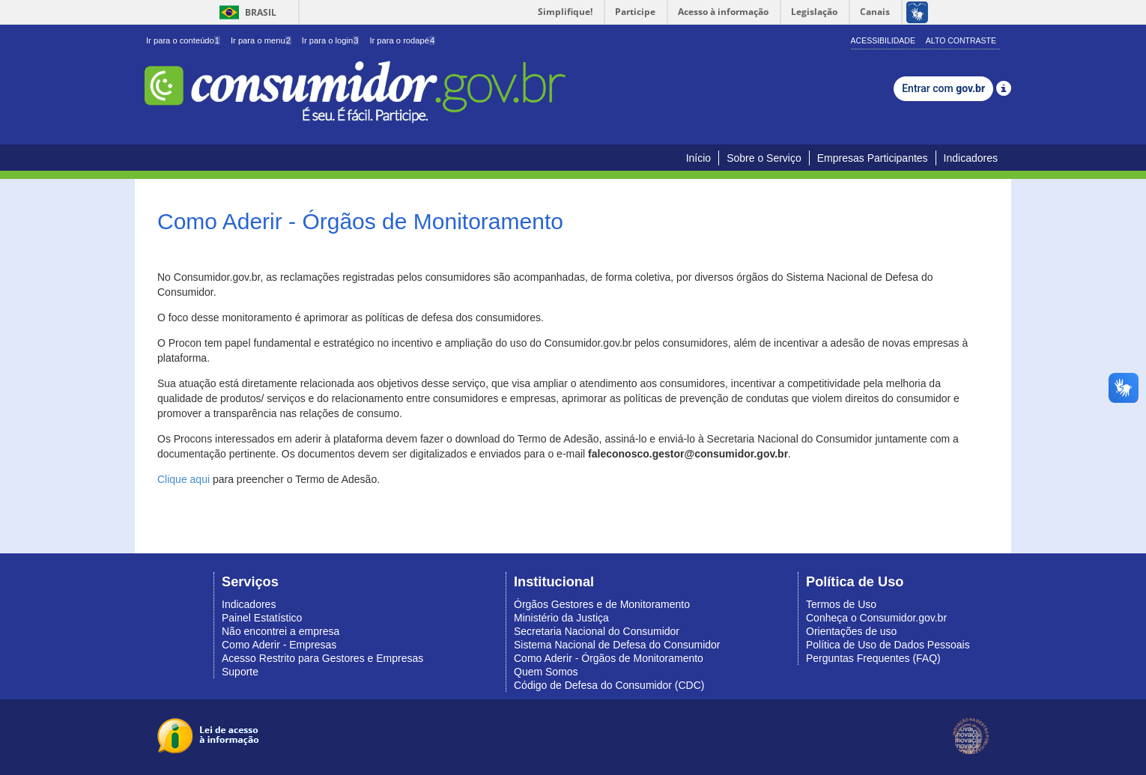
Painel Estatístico (262, 618)
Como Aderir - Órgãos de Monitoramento (608, 658)
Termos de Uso (841, 604)
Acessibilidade (883, 40)
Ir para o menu (261, 40)
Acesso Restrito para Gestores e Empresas (322, 658)
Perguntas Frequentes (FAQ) (873, 658)
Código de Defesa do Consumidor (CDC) (609, 685)
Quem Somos (546, 672)
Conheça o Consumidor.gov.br (876, 618)
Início (698, 158)
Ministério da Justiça (561, 618)
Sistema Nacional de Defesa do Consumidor (617, 645)
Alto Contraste (961, 40)
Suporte (240, 672)
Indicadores (971, 158)
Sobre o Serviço (764, 158)
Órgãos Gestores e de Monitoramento (602, 604)
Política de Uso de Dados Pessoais (888, 645)
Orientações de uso (851, 631)
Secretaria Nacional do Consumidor (596, 631)
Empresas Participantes (872, 158)
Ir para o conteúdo (183, 40)
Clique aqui (183, 479)
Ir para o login (331, 40)
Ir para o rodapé (402, 40)
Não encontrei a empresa (280, 631)
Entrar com (943, 88)
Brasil (245, 12)
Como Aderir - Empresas (279, 645)
